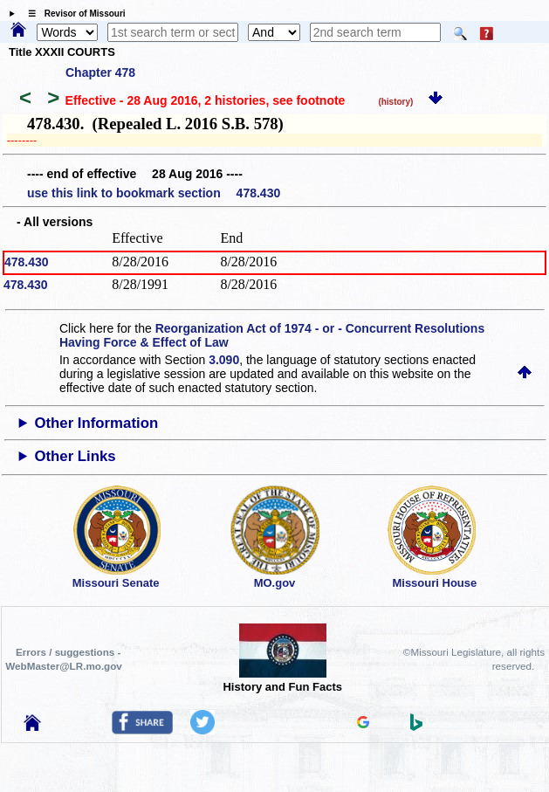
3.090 (224, 360)
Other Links (74, 456)
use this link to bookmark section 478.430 (153, 193)
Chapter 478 (100, 72)
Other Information (96, 423)
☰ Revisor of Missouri (72, 13)
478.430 (26, 262)
